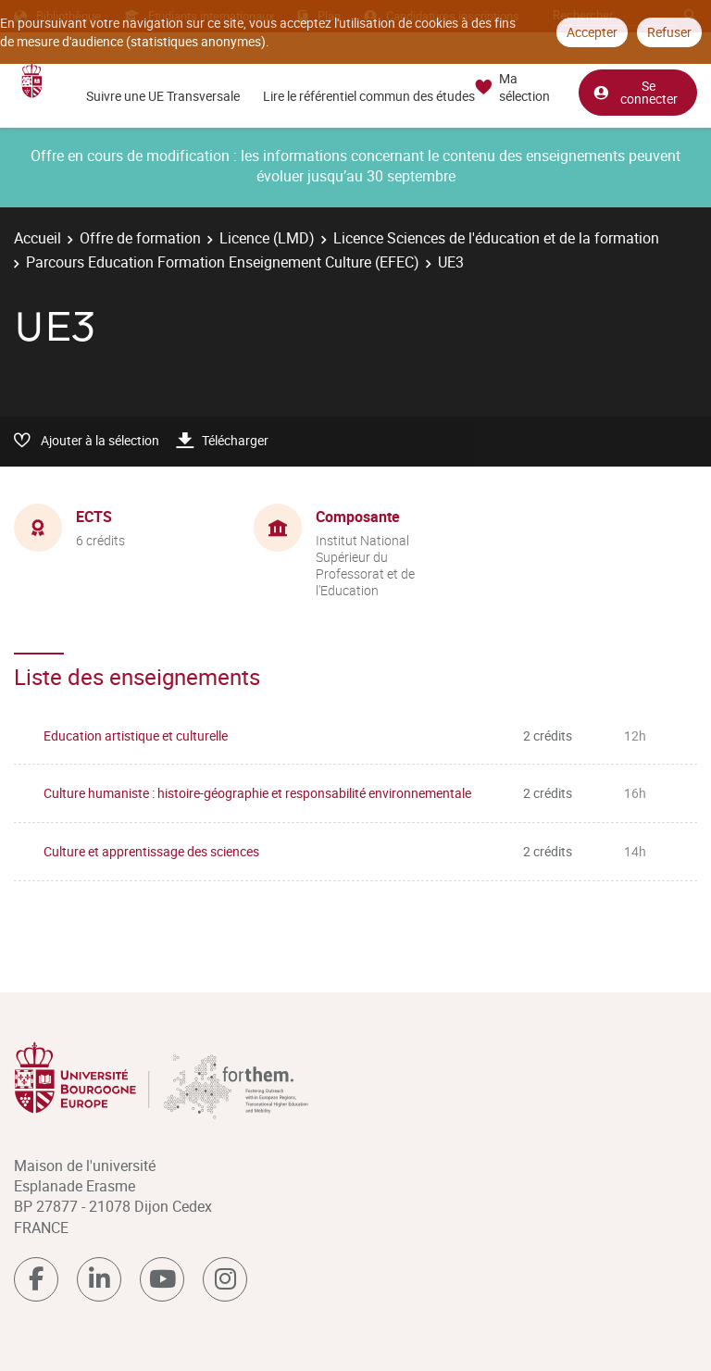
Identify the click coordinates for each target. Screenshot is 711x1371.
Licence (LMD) (267, 238)
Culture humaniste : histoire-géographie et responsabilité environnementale (257, 793)
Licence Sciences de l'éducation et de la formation (496, 238)
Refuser (669, 32)
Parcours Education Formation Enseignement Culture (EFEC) (222, 262)
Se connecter (635, 91)
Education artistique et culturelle (136, 735)
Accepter (592, 32)
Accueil (37, 238)
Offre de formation (140, 238)
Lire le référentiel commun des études (369, 96)
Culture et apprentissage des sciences (151, 851)
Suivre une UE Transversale (163, 96)
